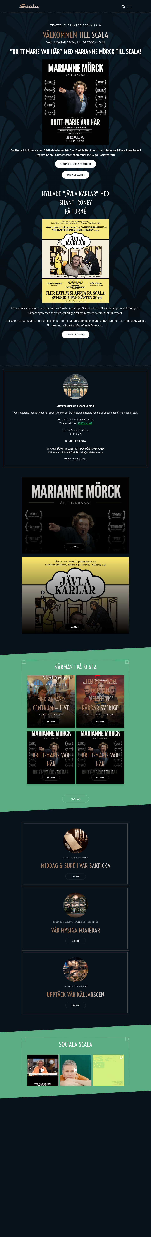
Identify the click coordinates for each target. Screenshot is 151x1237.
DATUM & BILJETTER (75, 175)
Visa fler (75, 799)
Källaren (58, 714)
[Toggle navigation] (130, 6)
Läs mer (74, 546)
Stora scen (107, 714)
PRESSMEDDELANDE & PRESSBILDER (75, 164)
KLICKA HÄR (85, 423)
